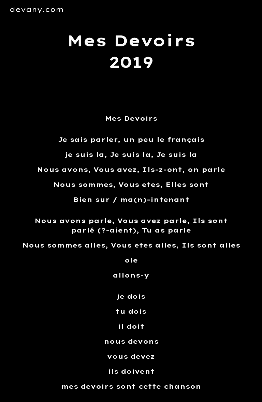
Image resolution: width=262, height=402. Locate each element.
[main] (130, 51)
